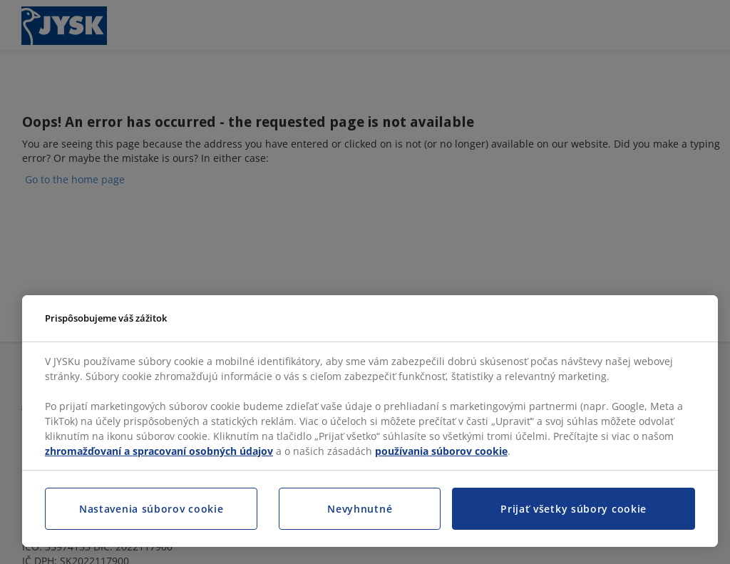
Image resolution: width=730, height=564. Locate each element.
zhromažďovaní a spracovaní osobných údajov (159, 451)
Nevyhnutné (359, 509)
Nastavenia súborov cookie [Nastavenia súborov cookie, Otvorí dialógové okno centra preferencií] (151, 509)
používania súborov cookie (441, 451)
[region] (370, 421)
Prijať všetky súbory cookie (573, 509)
